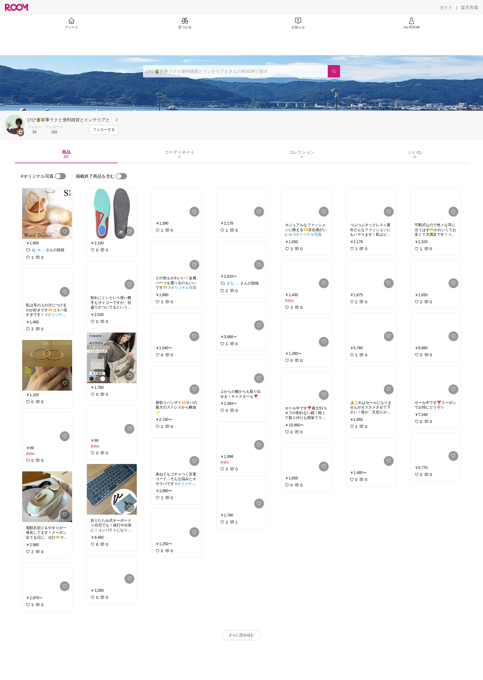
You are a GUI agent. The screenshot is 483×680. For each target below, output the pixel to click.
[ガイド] (446, 7)
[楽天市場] (469, 7)
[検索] (334, 71)
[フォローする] (104, 130)
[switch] (60, 176)
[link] (47, 213)
